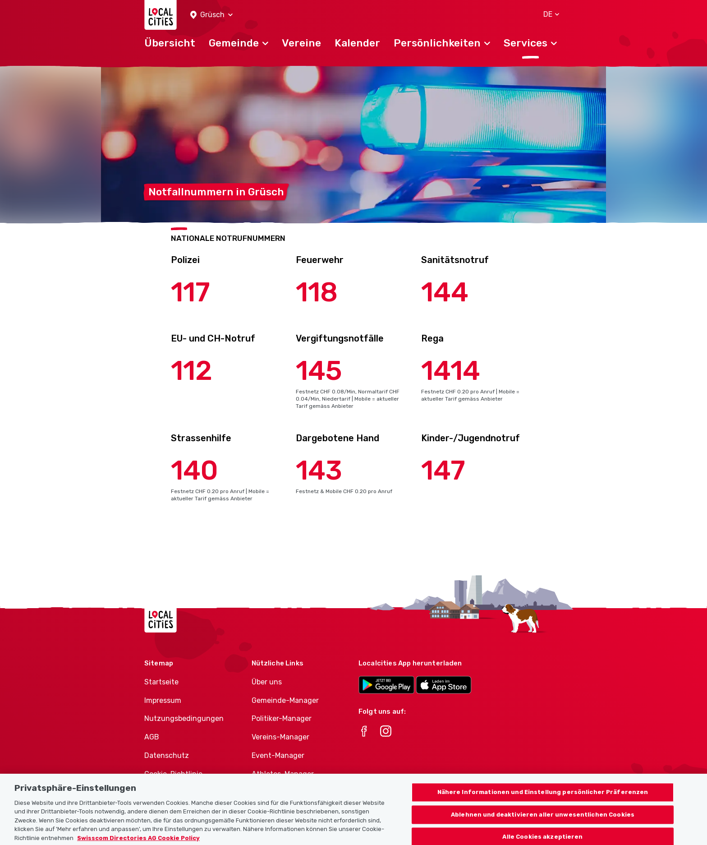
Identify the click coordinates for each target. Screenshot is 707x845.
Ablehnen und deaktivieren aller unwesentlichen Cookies (542, 820)
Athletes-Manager (283, 774)
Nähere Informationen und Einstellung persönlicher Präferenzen (542, 798)
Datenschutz (166, 755)
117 (190, 292)
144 (444, 292)
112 (191, 371)
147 (443, 470)
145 (319, 371)
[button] (211, 15)
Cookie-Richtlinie (173, 774)
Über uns (267, 682)
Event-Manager (278, 755)
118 (317, 292)
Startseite (161, 682)
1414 (450, 371)
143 (319, 470)
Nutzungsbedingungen (184, 718)
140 (194, 470)
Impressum (162, 700)
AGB (151, 737)
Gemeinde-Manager (285, 700)
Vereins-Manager (280, 737)
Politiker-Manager (282, 718)
